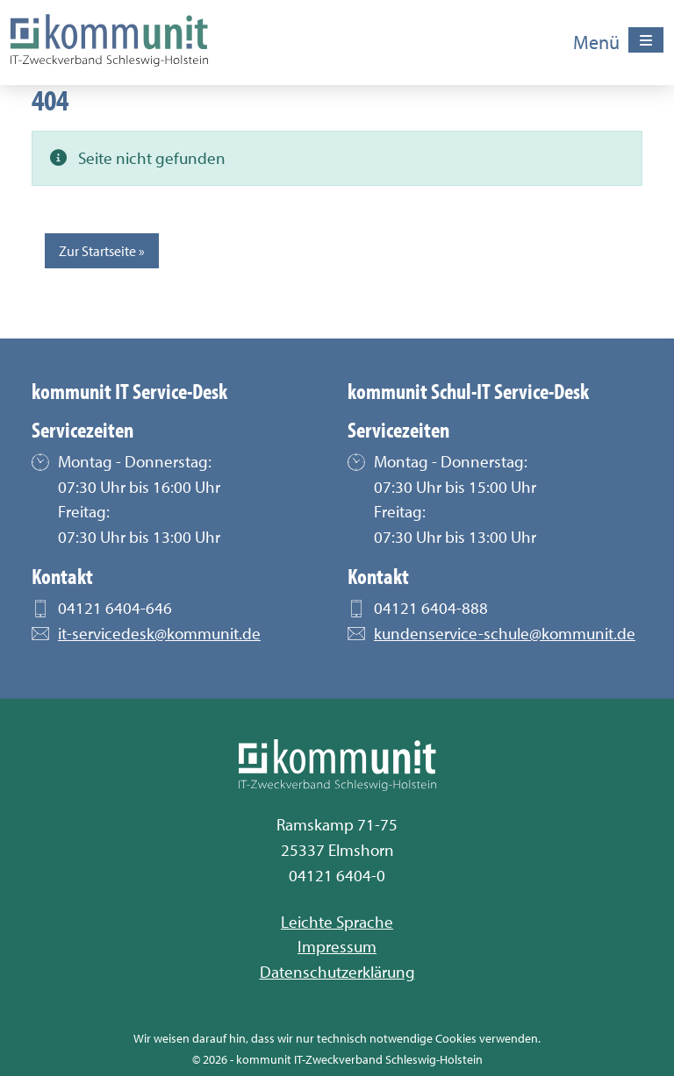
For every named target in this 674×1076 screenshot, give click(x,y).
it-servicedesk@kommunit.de (159, 636)
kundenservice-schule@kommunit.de (504, 636)
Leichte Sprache (337, 921)
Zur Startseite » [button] (102, 251)
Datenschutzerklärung (337, 971)
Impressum (337, 946)
